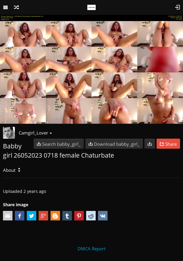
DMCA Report (91, 249)
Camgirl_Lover (35, 133)
